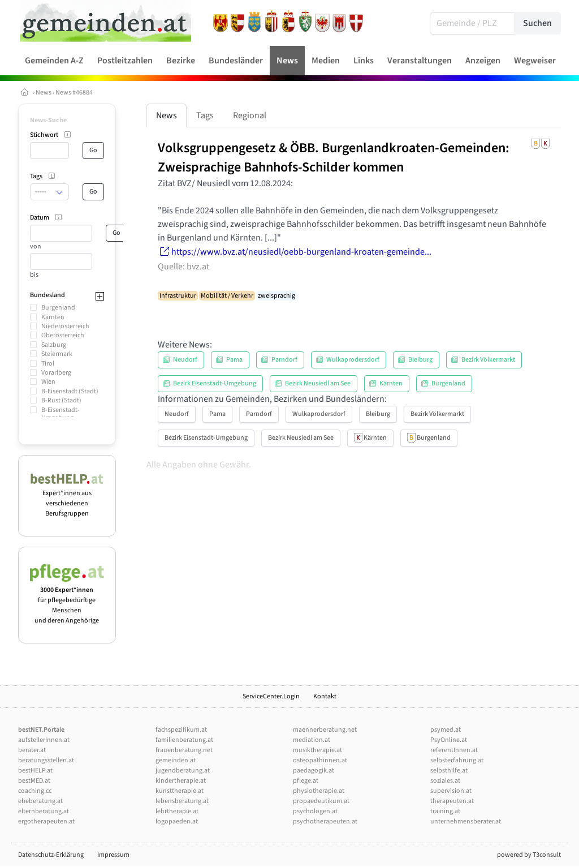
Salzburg (53, 345)
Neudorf (177, 414)
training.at (445, 811)
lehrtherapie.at (176, 811)
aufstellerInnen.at (44, 740)
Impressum (113, 855)
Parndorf (259, 414)
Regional (249, 115)
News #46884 (74, 92)
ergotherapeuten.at (46, 821)
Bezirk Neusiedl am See (301, 438)
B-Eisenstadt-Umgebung (60, 414)
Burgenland (58, 307)
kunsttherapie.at (179, 791)
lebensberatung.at (182, 801)
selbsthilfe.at (449, 770)
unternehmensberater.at (465, 821)
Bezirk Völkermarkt (437, 414)
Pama (217, 414)
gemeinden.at (175, 760)
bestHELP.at (35, 770)
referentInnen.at (454, 750)
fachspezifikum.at (181, 730)
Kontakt (324, 696)
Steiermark (56, 354)
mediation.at (311, 740)
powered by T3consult (529, 855)
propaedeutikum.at (321, 801)
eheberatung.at (40, 801)
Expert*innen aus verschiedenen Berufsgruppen (67, 498)
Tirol (47, 363)
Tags (205, 115)
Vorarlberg (56, 372)
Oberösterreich (62, 335)
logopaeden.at (176, 821)
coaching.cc (34, 791)
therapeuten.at (452, 801)
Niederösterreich (65, 326)
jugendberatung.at (182, 770)
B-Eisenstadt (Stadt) (69, 391)
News (43, 92)
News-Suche (48, 120)
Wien (48, 382)
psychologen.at (315, 811)
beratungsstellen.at (46, 760)
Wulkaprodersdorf (318, 414)
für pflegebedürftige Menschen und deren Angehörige (67, 600)
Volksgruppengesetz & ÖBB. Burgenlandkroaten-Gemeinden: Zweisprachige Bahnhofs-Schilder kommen (333, 157)
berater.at (32, 750)
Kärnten (52, 317)
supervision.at (451, 791)
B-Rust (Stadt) (61, 400)
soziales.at (445, 781)
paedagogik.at (313, 770)
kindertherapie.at (180, 781)
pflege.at (305, 781)
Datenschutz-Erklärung (51, 855)
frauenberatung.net (184, 750)
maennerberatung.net (325, 730)
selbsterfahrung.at (456, 760)
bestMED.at (34, 781)
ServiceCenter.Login (271, 696)
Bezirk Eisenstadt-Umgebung (206, 438)
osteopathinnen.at (320, 760)
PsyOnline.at (448, 740)
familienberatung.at (184, 740)
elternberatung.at (43, 811)
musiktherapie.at (317, 750)
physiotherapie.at (318, 791)
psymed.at (445, 730)
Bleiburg (378, 414)
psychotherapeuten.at (325, 821)
